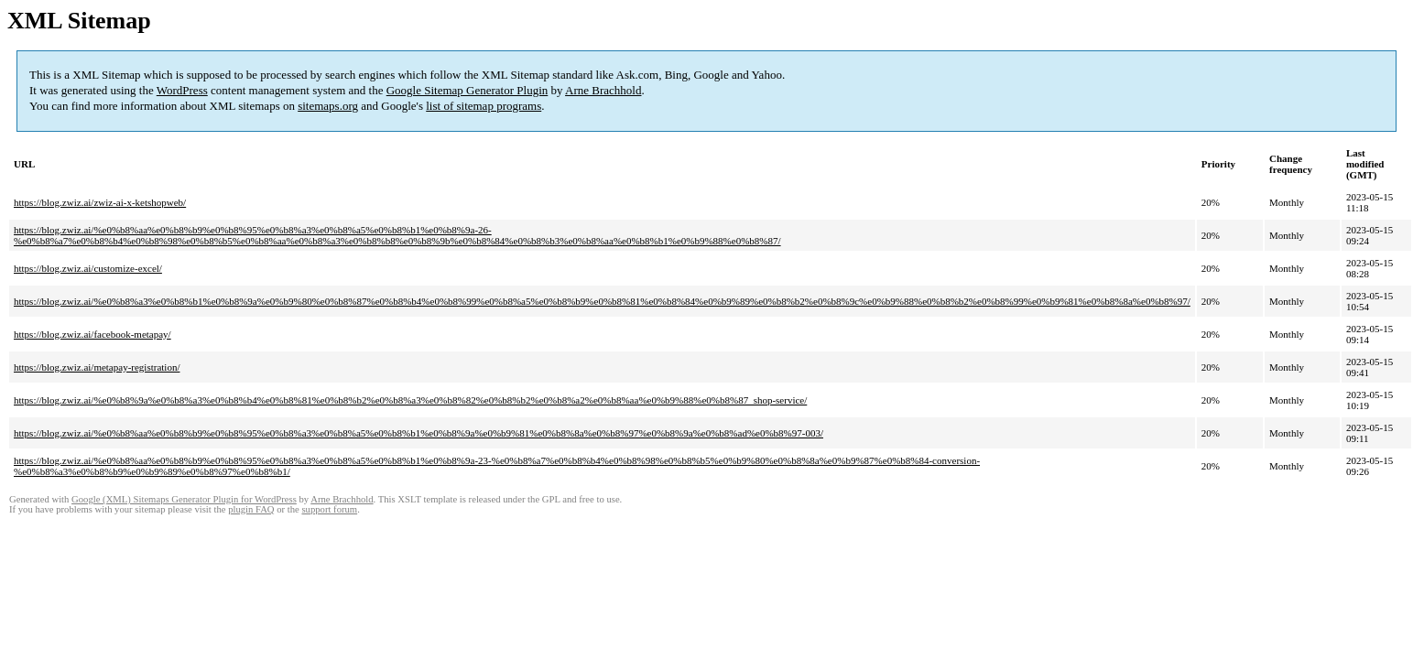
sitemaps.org (328, 106)
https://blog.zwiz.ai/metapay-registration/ (96, 367)
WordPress (182, 90)
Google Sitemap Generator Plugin (467, 90)
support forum (329, 509)
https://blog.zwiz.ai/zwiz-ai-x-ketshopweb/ (100, 202)
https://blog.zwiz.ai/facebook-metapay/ (92, 334)
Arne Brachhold (603, 90)
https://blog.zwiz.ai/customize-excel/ (88, 268)
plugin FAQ (251, 509)
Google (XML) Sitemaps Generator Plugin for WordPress (184, 499)
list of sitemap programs (483, 106)
